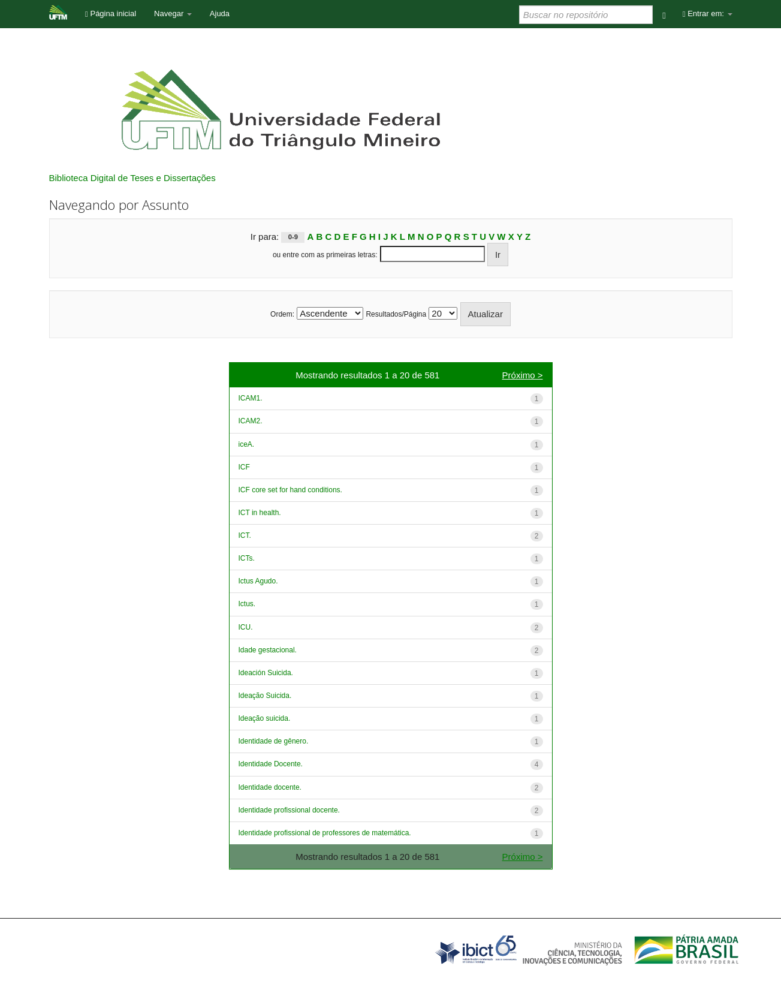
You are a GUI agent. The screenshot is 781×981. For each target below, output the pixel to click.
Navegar (173, 13)
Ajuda (220, 13)
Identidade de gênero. (274, 741)
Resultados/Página (396, 314)
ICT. (245, 535)
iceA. (247, 444)
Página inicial (110, 13)
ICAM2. (251, 421)
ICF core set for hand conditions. (290, 490)
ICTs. (247, 558)
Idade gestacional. (268, 650)
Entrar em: (707, 13)
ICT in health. (260, 512)
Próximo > (522, 375)
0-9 (293, 237)
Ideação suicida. (265, 718)
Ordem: (282, 314)
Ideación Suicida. (266, 673)
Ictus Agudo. (258, 581)
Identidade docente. (270, 787)
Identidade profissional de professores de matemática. (325, 833)
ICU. (246, 627)
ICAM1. (251, 398)
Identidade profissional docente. (289, 810)
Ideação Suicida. (265, 695)
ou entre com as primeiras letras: (325, 255)
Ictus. (247, 604)
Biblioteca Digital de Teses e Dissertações (132, 178)
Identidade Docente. (271, 764)
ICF (244, 467)
